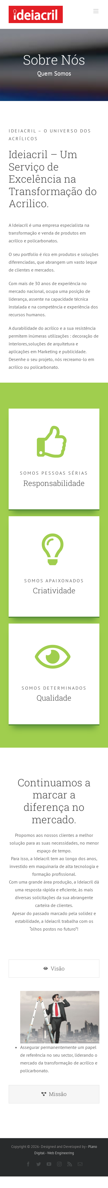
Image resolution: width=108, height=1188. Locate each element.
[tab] (54, 968)
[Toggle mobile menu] (96, 11)
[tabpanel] (54, 1032)
